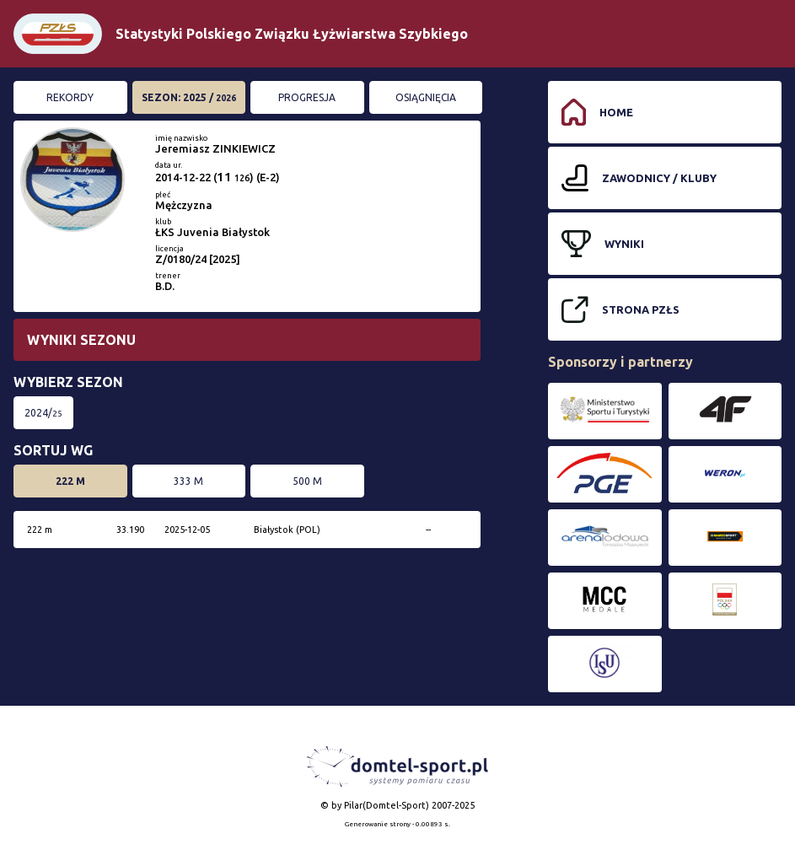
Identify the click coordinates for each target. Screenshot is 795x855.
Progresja (307, 97)
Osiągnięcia (425, 97)
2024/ (43, 412)
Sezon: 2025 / (189, 97)
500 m (307, 481)
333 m (188, 481)
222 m (70, 481)
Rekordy (70, 97)
